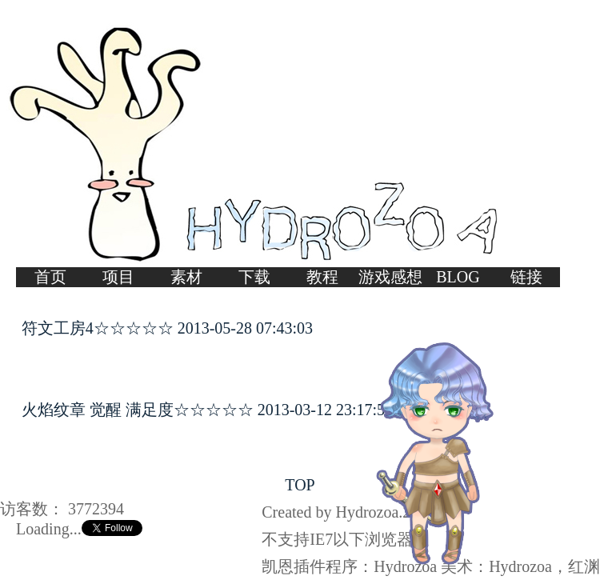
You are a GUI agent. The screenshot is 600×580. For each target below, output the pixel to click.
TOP (299, 485)
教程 (322, 277)
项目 (118, 277)
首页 (50, 277)
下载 (254, 277)
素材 (186, 277)
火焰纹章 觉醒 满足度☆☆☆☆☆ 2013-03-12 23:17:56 (207, 409)
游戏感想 (390, 277)
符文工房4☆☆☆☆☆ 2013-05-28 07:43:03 (167, 328)
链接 (526, 277)
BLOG (457, 277)
